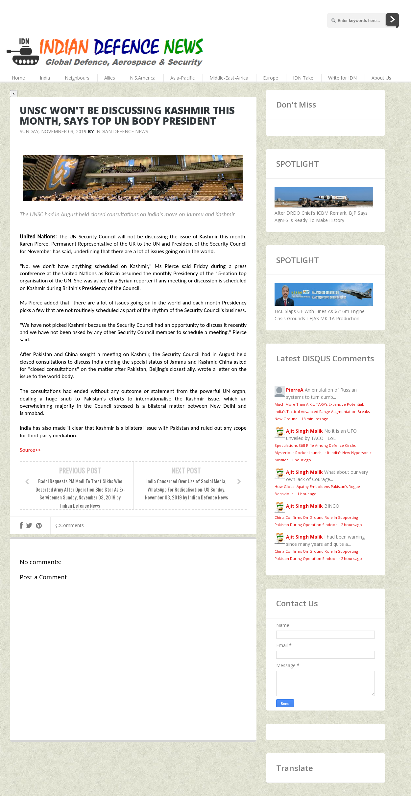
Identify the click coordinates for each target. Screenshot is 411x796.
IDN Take (303, 78)
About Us (381, 78)
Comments (70, 525)
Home (18, 78)
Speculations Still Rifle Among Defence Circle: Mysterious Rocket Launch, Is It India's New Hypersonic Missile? (323, 452)
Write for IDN (342, 78)
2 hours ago (351, 524)
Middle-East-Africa (228, 78)
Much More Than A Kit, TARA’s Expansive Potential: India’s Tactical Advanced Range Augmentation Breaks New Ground (322, 411)
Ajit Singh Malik (304, 431)
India (45, 78)
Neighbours (77, 78)
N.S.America (143, 78)
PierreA (294, 390)
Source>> (30, 449)
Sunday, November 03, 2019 (53, 131)
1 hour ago (301, 459)
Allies (109, 78)
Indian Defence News (121, 131)
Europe (270, 78)
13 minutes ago (315, 418)
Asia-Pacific (182, 78)
